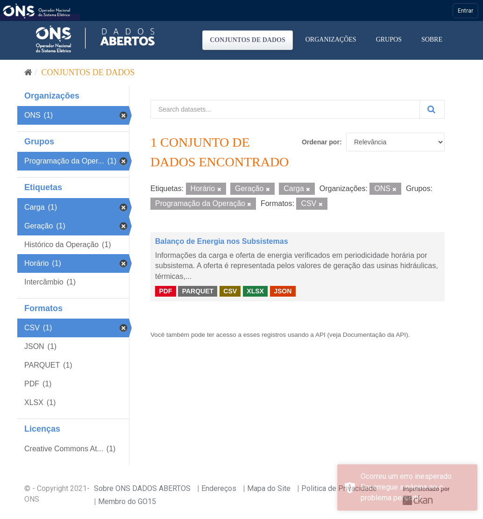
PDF (165, 291)
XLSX (255, 291)
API (320, 334)
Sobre (431, 39)
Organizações (330, 39)
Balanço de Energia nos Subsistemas (221, 241)
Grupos (389, 39)
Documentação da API (374, 334)
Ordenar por (321, 142)
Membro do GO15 (127, 501)
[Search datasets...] (285, 109)
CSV (230, 291)
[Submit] (432, 109)
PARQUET (197, 291)
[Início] (28, 72)
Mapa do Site (269, 488)
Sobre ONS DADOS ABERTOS (142, 488)
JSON (282, 291)
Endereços (218, 488)
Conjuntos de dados (247, 39)
